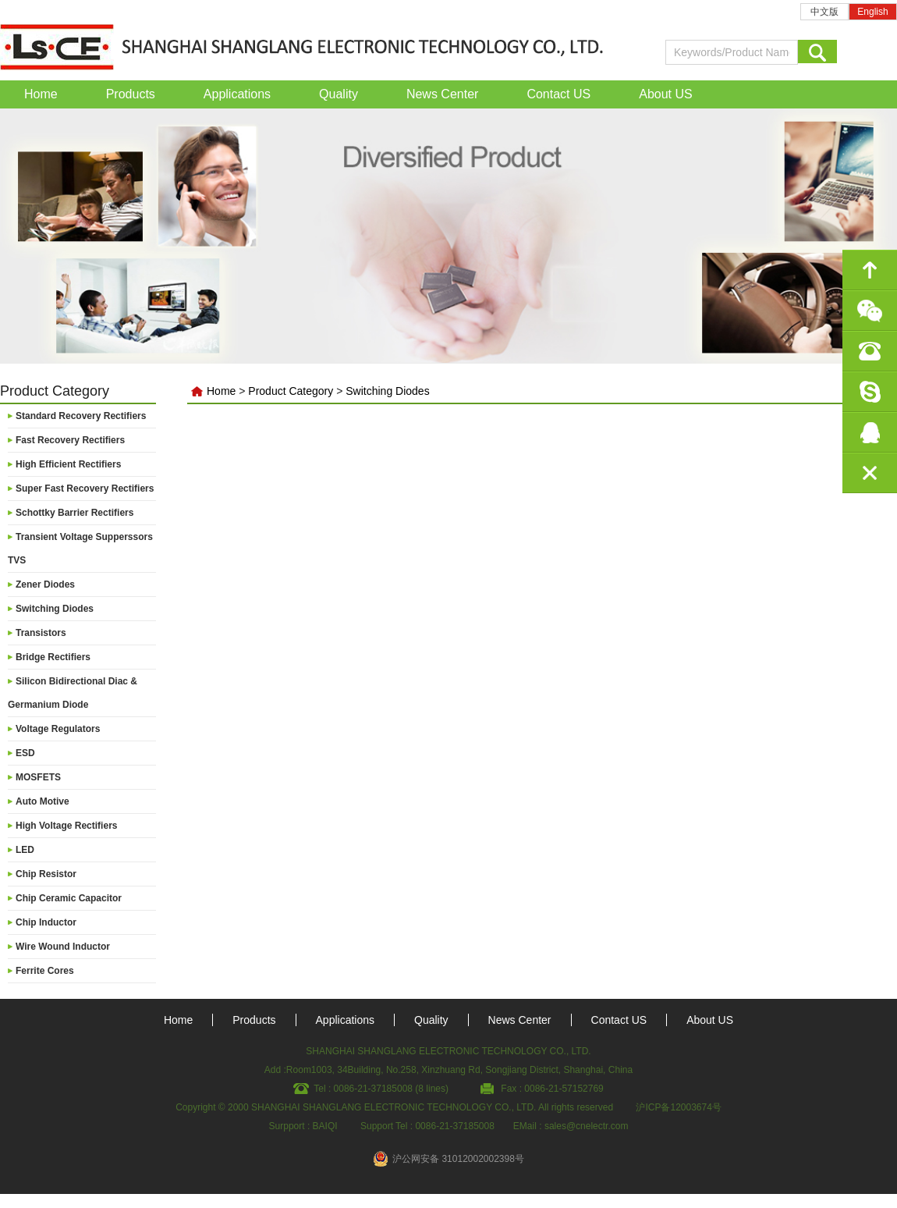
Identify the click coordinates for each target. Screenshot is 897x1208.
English (872, 11)
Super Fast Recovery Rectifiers (85, 488)
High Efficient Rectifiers (68, 464)
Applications (237, 94)
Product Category (290, 391)
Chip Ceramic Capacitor (69, 898)
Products (130, 94)
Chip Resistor (46, 874)
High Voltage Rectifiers (66, 825)
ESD (25, 753)
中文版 (824, 11)
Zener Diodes (45, 584)
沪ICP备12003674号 (678, 1107)
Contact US (558, 94)
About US (665, 94)
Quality (338, 94)
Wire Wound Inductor (63, 946)
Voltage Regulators (58, 728)
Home (41, 94)
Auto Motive (42, 801)
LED (25, 849)
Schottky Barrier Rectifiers (74, 512)
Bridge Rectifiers (53, 657)
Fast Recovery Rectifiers (70, 440)
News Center (442, 94)
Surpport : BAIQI (303, 1126)
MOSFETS (38, 777)
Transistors (41, 632)
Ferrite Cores (45, 970)
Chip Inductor (46, 922)
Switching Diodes (55, 608)
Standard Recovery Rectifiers (81, 415)
